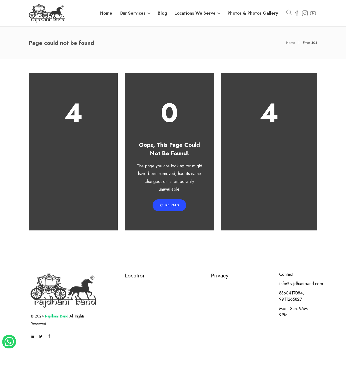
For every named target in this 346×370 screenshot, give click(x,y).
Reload (169, 205)
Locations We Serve (195, 13)
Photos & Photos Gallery (253, 13)
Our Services (132, 13)
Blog (162, 13)
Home (106, 13)
